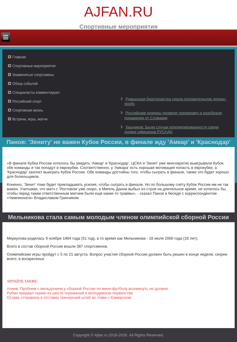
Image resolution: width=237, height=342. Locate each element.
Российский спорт (27, 101)
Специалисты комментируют (36, 93)
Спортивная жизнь (27, 110)
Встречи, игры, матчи (29, 119)
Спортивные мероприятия (33, 66)
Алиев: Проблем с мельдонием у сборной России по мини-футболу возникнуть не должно (87, 288)
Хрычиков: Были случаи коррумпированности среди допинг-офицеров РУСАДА (171, 129)
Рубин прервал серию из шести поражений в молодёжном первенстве (70, 293)
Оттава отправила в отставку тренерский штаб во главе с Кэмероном (69, 297)
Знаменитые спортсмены (33, 75)
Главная (19, 57)
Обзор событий (25, 84)
